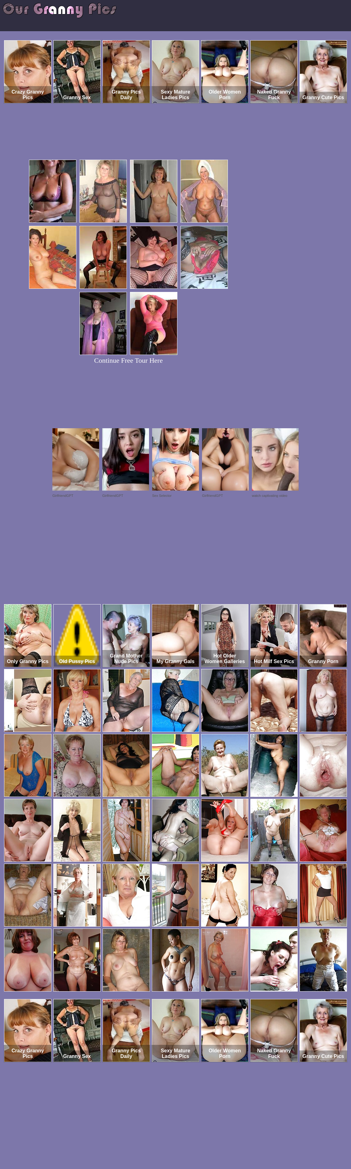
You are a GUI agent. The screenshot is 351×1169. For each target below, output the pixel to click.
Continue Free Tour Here (128, 360)
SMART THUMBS (186, 1143)
